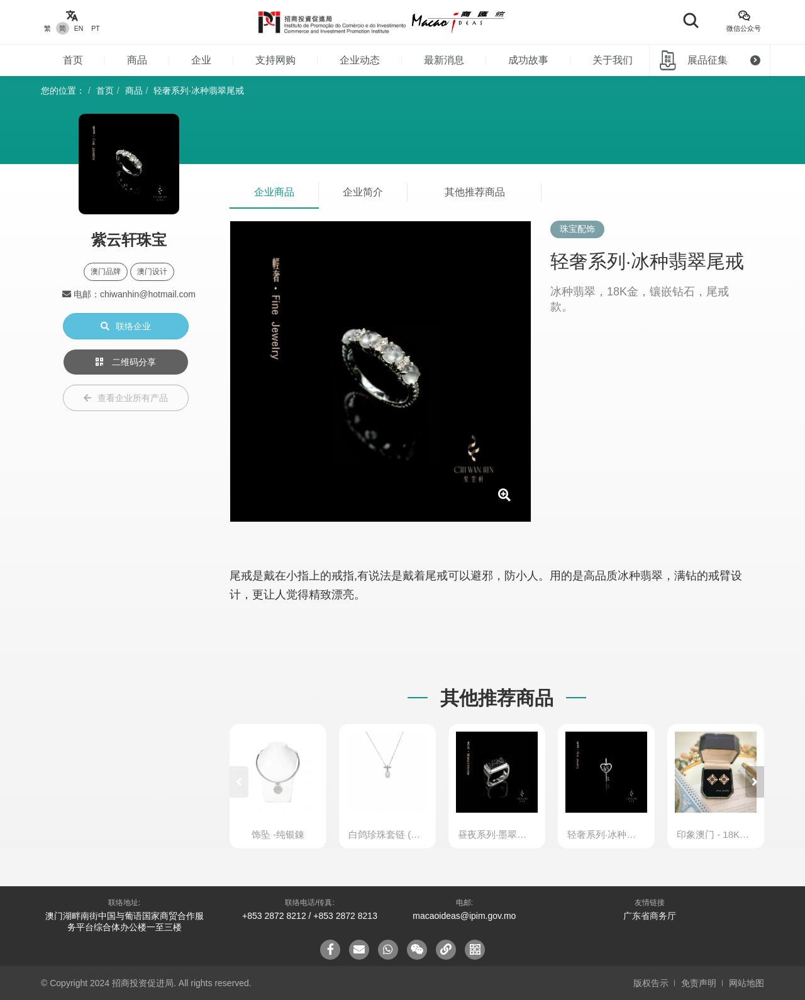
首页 (73, 60)
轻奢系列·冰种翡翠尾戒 (198, 90)
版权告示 (651, 983)
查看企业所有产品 (126, 398)
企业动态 (360, 60)
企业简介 (363, 192)
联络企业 (126, 326)
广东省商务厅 (649, 916)
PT (95, 28)
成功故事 (528, 60)
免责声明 (698, 983)
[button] (754, 782)
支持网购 (275, 60)
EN (79, 28)
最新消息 (444, 60)
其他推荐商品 (475, 192)
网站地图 (746, 983)
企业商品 (274, 192)
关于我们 (612, 60)
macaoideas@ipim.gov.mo (464, 916)
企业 (201, 60)
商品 (137, 60)
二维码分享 (126, 362)
